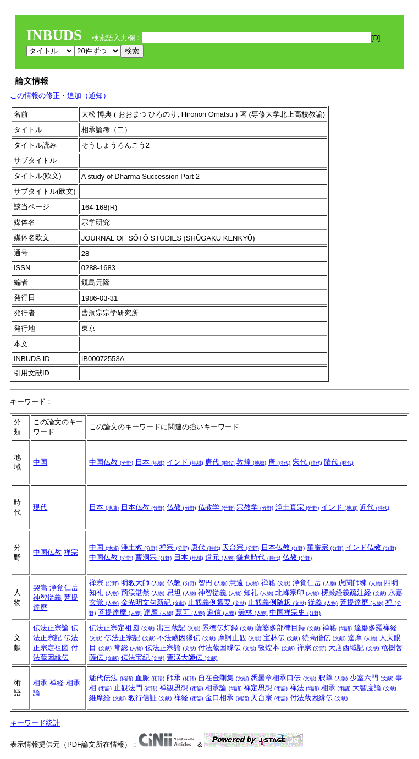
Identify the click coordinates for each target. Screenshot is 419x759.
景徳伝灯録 (227, 628)
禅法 (304, 688)
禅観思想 (181, 688)
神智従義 (47, 597)
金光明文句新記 (153, 602)
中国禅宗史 (295, 612)
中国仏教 (111, 462)
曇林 (253, 612)
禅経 (56, 683)
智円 (213, 582)
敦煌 (251, 462)
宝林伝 (281, 638)
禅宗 (71, 552)
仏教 (181, 507)
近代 (374, 507)
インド (185, 462)
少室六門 (372, 678)
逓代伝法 (111, 678)
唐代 (220, 462)
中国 (40, 462)
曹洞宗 (153, 557)
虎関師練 (360, 582)
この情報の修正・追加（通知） (60, 95)
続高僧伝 (324, 638)
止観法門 (136, 688)
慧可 (190, 612)
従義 (323, 602)
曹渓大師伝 (192, 657)
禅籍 (276, 582)
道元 (220, 557)
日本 (150, 462)
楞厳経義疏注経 (354, 592)
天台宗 (240, 547)
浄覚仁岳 (63, 587)
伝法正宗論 (51, 628)
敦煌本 (276, 647)
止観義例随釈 (277, 602)
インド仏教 (370, 547)
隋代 (339, 462)
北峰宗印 (297, 592)
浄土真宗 (297, 507)
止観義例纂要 (217, 602)
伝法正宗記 (130, 638)
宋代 (307, 462)
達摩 (158, 612)
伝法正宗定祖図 (122, 628)
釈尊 (333, 678)
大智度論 (374, 688)
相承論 (223, 688)
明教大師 (143, 582)
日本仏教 (143, 507)
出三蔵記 (179, 628)
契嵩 (40, 587)
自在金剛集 (223, 678)
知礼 (258, 592)
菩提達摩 (120, 612)
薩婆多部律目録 (288, 628)
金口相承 (227, 698)
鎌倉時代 (258, 557)
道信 (221, 612)
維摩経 (107, 698)
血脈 (150, 678)
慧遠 (244, 582)
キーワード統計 (35, 723)
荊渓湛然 (143, 592)
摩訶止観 (240, 638)
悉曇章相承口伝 (283, 678)
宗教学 (254, 507)
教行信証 (150, 698)
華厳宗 (325, 547)
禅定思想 (266, 688)
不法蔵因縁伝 (186, 638)
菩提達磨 (362, 602)
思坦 (181, 592)
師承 (181, 678)
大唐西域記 (353, 647)
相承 (40, 683)
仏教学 (216, 507)
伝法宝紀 (143, 657)
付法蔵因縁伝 (227, 647)
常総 (129, 647)
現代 (40, 507)
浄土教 (139, 547)
